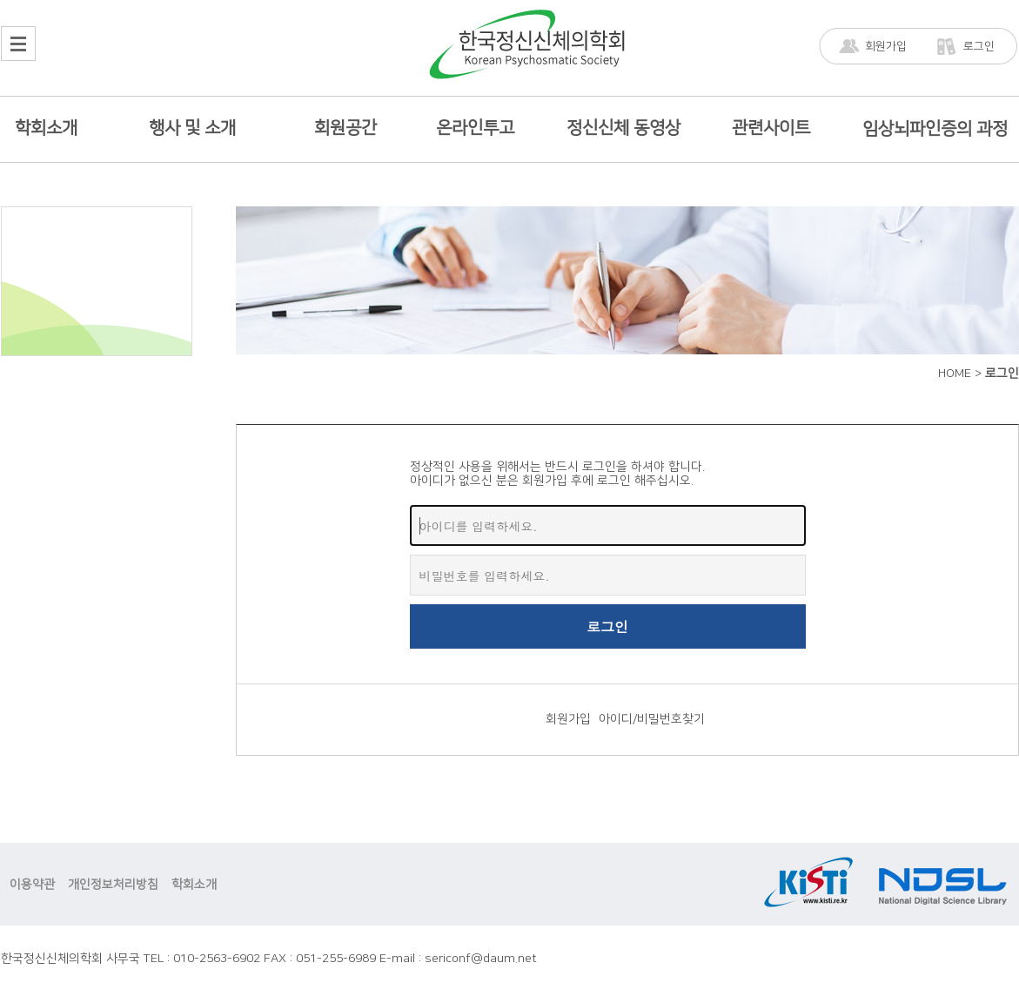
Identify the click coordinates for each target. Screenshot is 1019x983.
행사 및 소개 (192, 128)
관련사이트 (771, 128)
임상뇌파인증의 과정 (935, 128)
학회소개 (46, 128)
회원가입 (886, 46)
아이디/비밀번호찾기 (652, 719)
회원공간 (345, 128)
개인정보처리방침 (113, 885)
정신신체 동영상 (623, 128)
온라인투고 (475, 128)
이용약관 (32, 885)
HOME (954, 373)
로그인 (979, 46)
